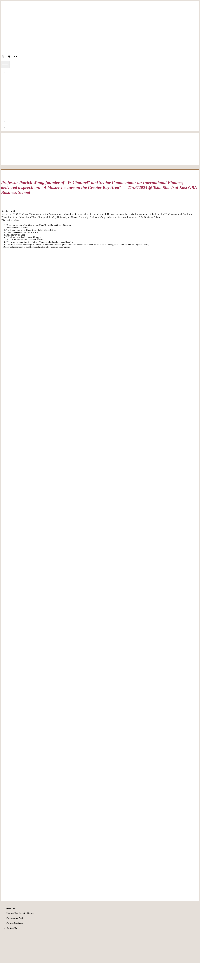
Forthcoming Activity (15, 115)
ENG (17, 56)
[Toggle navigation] (5, 64)
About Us (10, 73)
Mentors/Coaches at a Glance (18, 91)
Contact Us (10, 127)
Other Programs (13, 103)
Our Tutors (10, 85)
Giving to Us (11, 121)
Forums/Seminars (13, 109)
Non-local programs (14, 79)
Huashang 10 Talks (14, 97)
